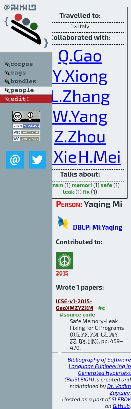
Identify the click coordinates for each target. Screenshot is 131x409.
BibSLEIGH (79, 379)
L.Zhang (80, 95)
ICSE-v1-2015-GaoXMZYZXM (74, 304)
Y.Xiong (80, 75)
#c (101, 307)
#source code (77, 314)
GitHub (121, 405)
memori (82, 184)
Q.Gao (80, 55)
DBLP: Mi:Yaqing (97, 227)
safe (106, 184)
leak (68, 191)
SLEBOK (121, 399)
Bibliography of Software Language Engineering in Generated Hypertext (99, 366)
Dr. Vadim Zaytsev (119, 389)
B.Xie (58, 156)
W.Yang (80, 115)
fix (86, 191)
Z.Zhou (80, 136)
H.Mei (99, 156)
